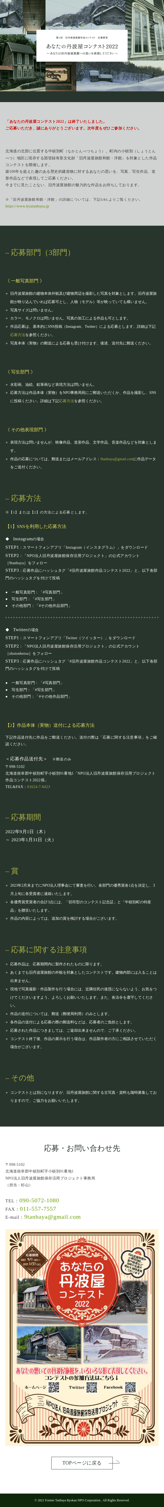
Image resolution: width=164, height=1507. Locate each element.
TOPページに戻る (81, 1463)
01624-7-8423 (38, 787)
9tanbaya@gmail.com (116, 459)
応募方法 (17, 335)
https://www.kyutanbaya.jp (27, 206)
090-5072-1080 (39, 1200)
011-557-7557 (38, 1208)
